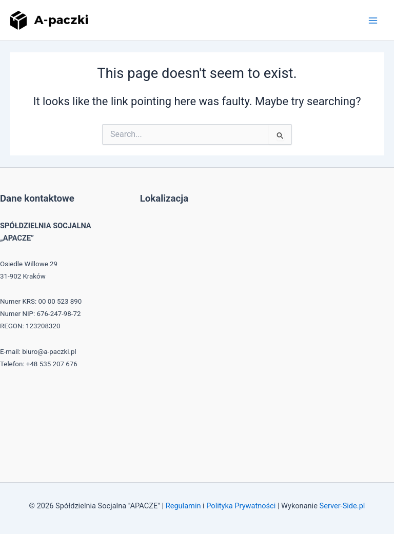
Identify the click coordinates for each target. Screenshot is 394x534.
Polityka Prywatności (240, 505)
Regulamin (183, 505)
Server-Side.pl (342, 505)
